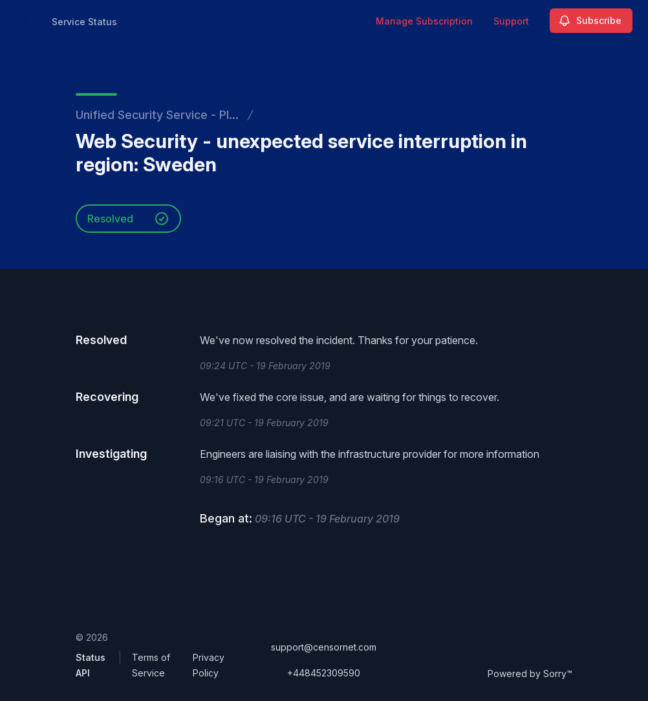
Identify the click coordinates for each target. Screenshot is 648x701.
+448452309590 (323, 672)
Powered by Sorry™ (530, 673)
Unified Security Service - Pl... (157, 115)
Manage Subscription (424, 21)
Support (511, 21)
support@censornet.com (323, 647)
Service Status (84, 21)
